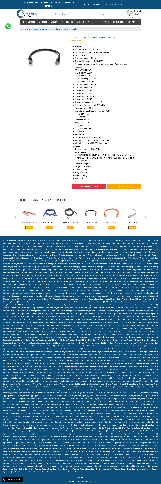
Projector (131, 22)
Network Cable (32, 29)
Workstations (67, 22)
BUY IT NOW (123, 186)
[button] (16, 217)
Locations (96, 4)
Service (86, 4)
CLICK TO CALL (12, 480)
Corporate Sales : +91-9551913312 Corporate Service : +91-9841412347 (49, 4)
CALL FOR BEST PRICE (89, 186)
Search (104, 14)
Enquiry (120, 4)
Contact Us (109, 4)
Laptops (31, 22)
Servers (54, 22)
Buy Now (29, 227)
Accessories (93, 22)
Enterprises (118, 22)
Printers (105, 22)
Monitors (80, 22)
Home (23, 29)
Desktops (43, 22)
